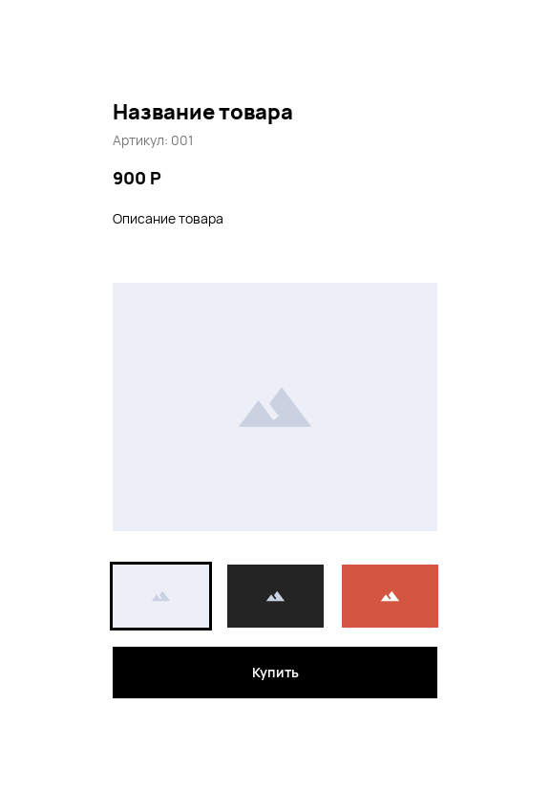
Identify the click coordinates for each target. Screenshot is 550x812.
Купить (275, 672)
